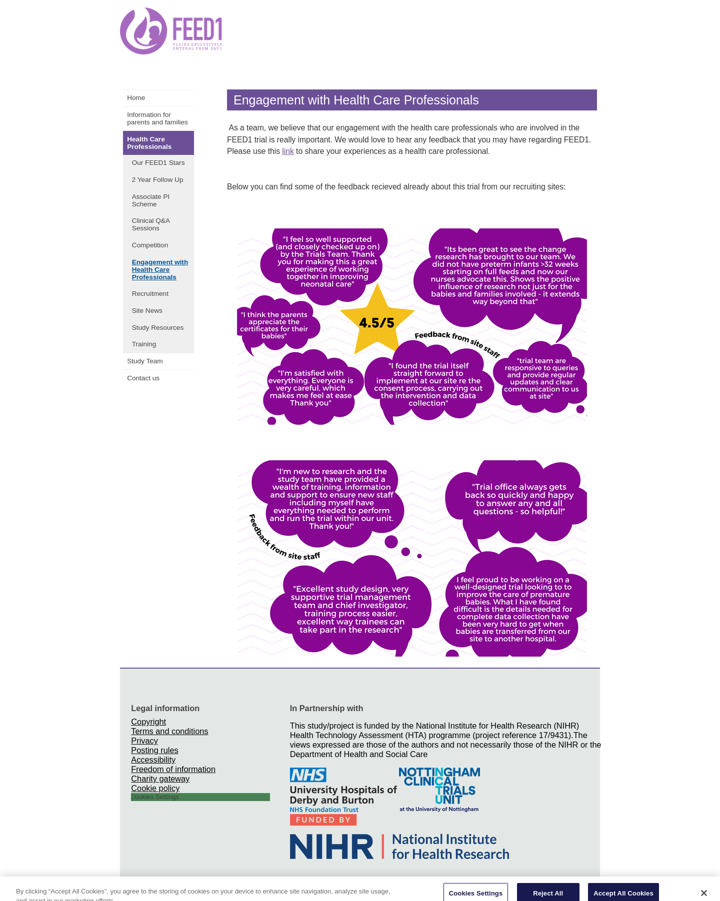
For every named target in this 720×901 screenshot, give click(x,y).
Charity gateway (160, 778)
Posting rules (154, 750)
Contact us (143, 378)
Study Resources (158, 327)
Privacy (144, 740)
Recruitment (150, 293)
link (288, 151)
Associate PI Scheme (151, 200)
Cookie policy (155, 788)
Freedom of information (173, 769)
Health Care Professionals (149, 142)
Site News (147, 310)
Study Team (145, 361)
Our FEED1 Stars (158, 162)
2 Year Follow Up (158, 179)
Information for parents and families (157, 118)
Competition (150, 245)
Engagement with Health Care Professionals (160, 269)
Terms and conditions (169, 731)
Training (144, 344)
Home (136, 97)
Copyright (148, 721)
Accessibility (153, 759)
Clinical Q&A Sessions (151, 224)
